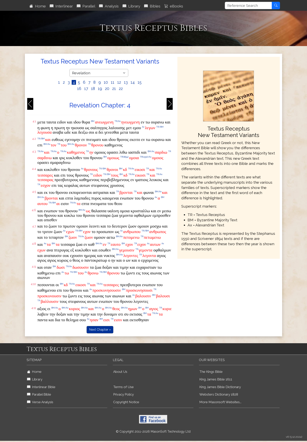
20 (107, 88)
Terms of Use (123, 387)
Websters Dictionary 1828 (218, 394)
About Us (120, 372)
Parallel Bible (39, 394)
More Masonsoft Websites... (220, 402)
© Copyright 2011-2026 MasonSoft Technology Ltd (153, 431)
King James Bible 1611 (215, 379)
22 (121, 88)
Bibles (152, 6)
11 (112, 82)
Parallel (86, 6)
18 (93, 88)
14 (133, 82)
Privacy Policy (123, 394)
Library (131, 6)
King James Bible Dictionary (220, 387)
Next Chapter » (100, 329)
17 (86, 88)
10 (106, 82)
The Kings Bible (211, 372)
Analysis (109, 6)
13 (126, 82)
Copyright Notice (126, 402)
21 (114, 88)
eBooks (173, 6)
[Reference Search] (248, 5)
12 (119, 82)
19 (100, 88)
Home (37, 6)
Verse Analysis (40, 402)
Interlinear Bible (41, 387)
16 (79, 88)
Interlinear (61, 6)
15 (140, 82)
